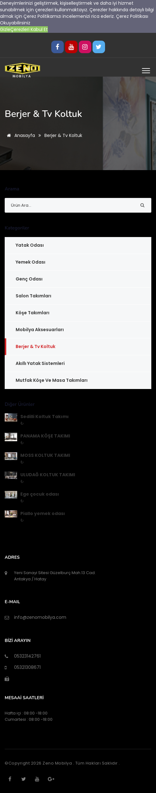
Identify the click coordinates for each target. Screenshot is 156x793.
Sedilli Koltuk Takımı (44, 416)
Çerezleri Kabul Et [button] (29, 29)
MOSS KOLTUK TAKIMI (45, 455)
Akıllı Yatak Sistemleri (40, 363)
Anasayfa (20, 135)
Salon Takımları (33, 296)
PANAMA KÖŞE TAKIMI (45, 436)
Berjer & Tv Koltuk (35, 346)
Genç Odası (29, 279)
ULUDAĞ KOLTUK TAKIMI (47, 475)
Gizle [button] (5, 29)
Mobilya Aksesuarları (40, 329)
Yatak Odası (30, 245)
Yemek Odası (30, 262)
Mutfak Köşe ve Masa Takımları (52, 380)
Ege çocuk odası (39, 494)
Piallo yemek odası (42, 513)
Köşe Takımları (32, 313)
